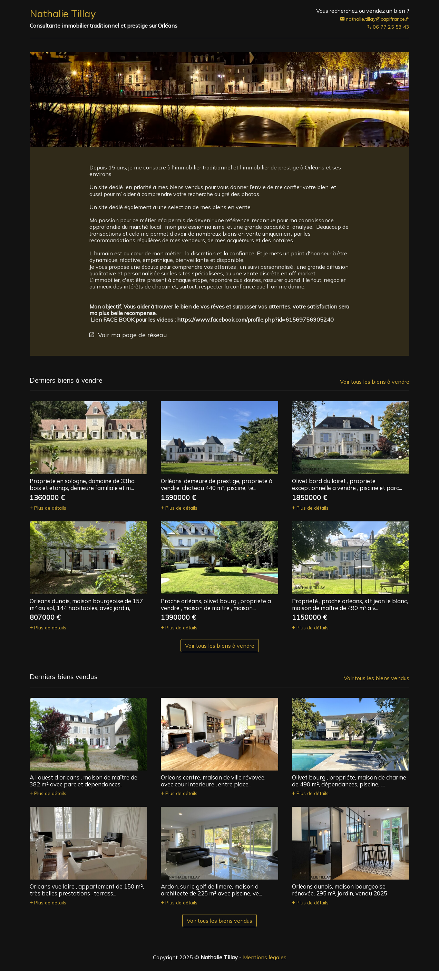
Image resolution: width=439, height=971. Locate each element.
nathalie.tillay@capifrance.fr (374, 19)
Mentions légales (264, 957)
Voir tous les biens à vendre (374, 381)
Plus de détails (48, 508)
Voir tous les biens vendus (376, 678)
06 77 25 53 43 (388, 27)
